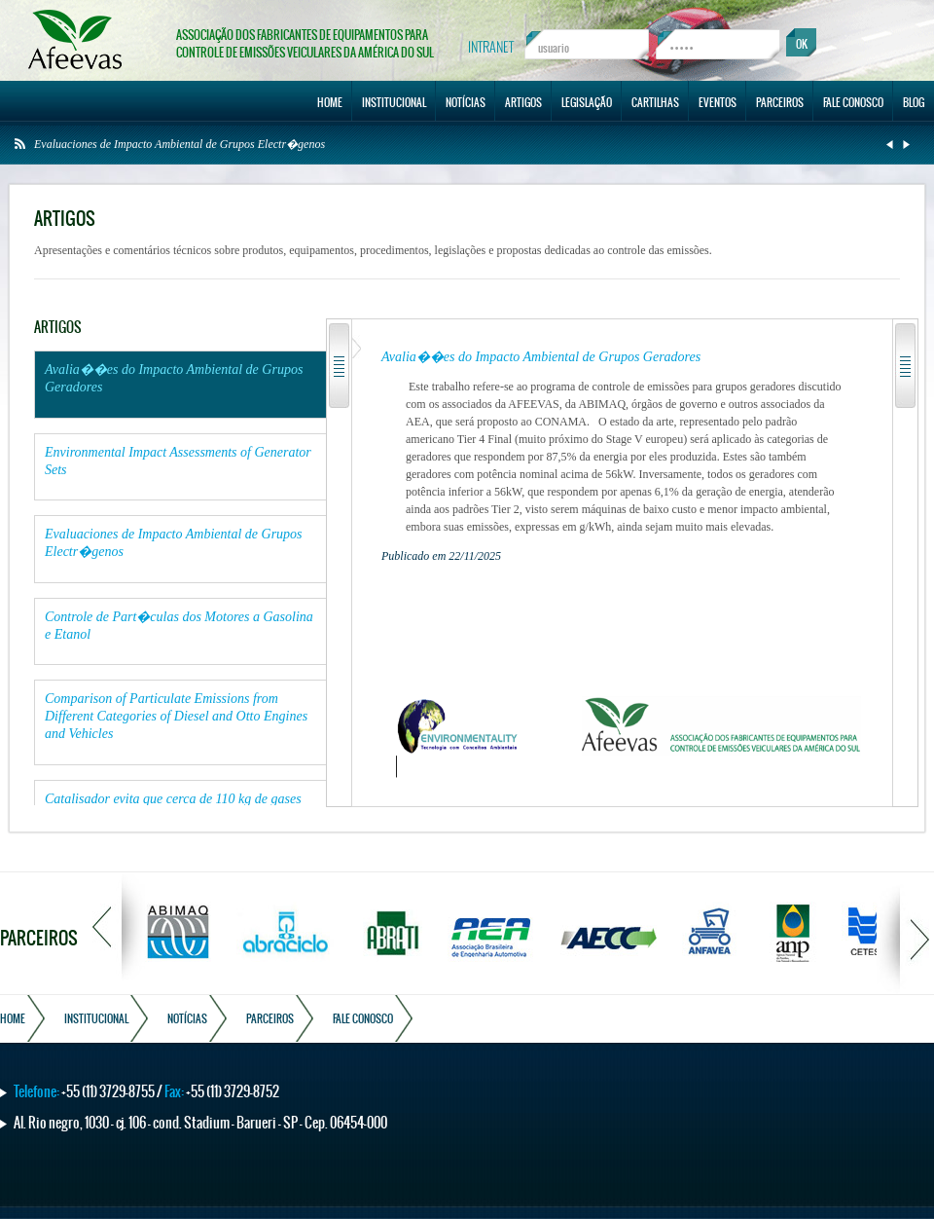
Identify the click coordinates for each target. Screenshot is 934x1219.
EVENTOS (717, 102)
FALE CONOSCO (853, 102)
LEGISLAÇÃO (586, 102)
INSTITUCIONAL (394, 102)
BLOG (913, 102)
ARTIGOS (523, 102)
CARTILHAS (655, 102)
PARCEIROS (780, 102)
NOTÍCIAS (465, 102)
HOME (329, 102)
